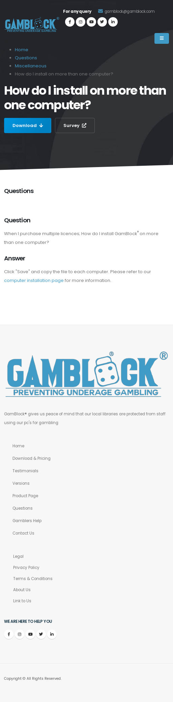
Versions (21, 483)
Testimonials (25, 471)
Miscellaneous (31, 66)
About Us (22, 590)
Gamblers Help (26, 520)
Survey (74, 125)
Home (18, 446)
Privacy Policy (26, 567)
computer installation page (34, 280)
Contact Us (23, 533)
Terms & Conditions (33, 578)
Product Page (25, 496)
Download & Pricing (31, 458)
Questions (26, 58)
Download (27, 125)
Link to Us (22, 601)
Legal (18, 556)
